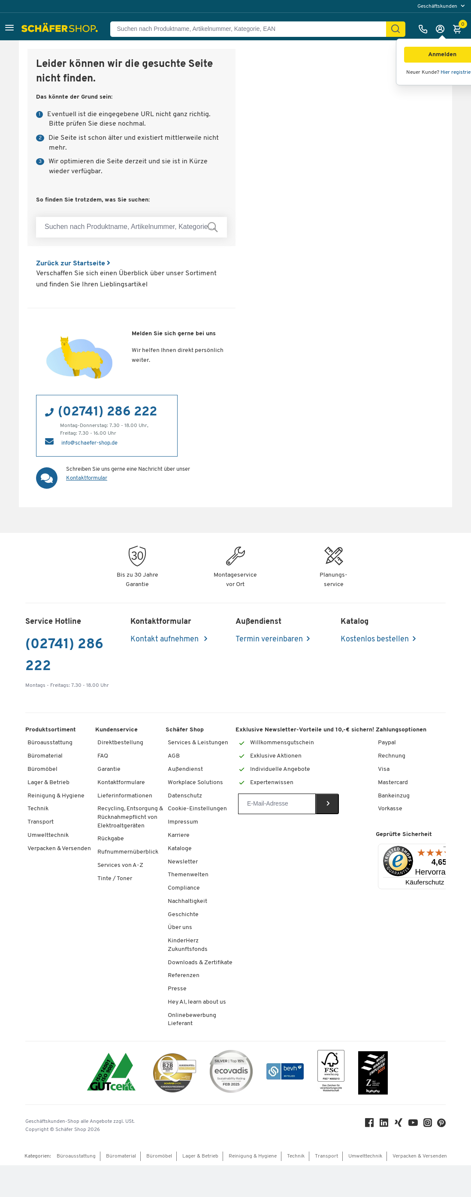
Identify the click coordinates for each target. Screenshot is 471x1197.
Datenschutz (185, 796)
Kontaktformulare (121, 782)
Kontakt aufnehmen (165, 639)
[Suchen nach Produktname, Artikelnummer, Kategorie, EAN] (251, 29)
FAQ (102, 756)
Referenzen (183, 975)
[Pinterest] (441, 1125)
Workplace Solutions (195, 782)
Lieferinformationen (124, 796)
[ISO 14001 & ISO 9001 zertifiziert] (111, 1073)
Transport (40, 822)
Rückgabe (110, 839)
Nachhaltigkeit (187, 901)
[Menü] (446, 849)
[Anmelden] (442, 29)
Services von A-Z (120, 865)
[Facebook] (369, 1125)
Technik (37, 809)
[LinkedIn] (384, 1125)
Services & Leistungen (198, 743)
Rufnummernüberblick (127, 852)
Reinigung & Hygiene (56, 796)
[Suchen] (395, 29)
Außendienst (185, 769)
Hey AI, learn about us (197, 1002)
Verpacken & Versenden (59, 848)
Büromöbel (42, 769)
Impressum (183, 822)
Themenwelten (188, 875)
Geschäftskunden (438, 6)
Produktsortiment (50, 730)
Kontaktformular (86, 478)
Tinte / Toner (114, 878)
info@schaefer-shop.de (89, 443)
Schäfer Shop (185, 730)
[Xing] (398, 1125)
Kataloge (180, 848)
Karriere (179, 835)
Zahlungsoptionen (401, 730)
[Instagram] (428, 1125)
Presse (177, 989)
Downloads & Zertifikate (200, 962)
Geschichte (183, 914)
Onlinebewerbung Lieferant (192, 1019)
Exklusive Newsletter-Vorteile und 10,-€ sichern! (305, 730)
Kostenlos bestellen (375, 639)
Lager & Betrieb (48, 782)
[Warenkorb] (459, 29)
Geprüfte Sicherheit (404, 834)
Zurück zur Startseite (73, 263)
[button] (9, 29)
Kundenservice (116, 730)
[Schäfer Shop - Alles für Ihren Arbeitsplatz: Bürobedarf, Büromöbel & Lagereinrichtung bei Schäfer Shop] (60, 29)
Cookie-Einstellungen (197, 809)
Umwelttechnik (48, 835)
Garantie (109, 769)
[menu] (442, 6)
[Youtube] (413, 1125)
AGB (174, 756)
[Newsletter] (277, 804)
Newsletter (183, 862)
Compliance (184, 888)
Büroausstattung (49, 743)
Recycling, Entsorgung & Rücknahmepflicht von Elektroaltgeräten (130, 817)
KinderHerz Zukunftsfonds (188, 945)
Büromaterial (45, 756)
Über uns (180, 927)
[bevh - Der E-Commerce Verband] (285, 1073)
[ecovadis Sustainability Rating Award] (231, 1073)
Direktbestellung (120, 743)
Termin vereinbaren (269, 639)
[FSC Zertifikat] (330, 1073)
